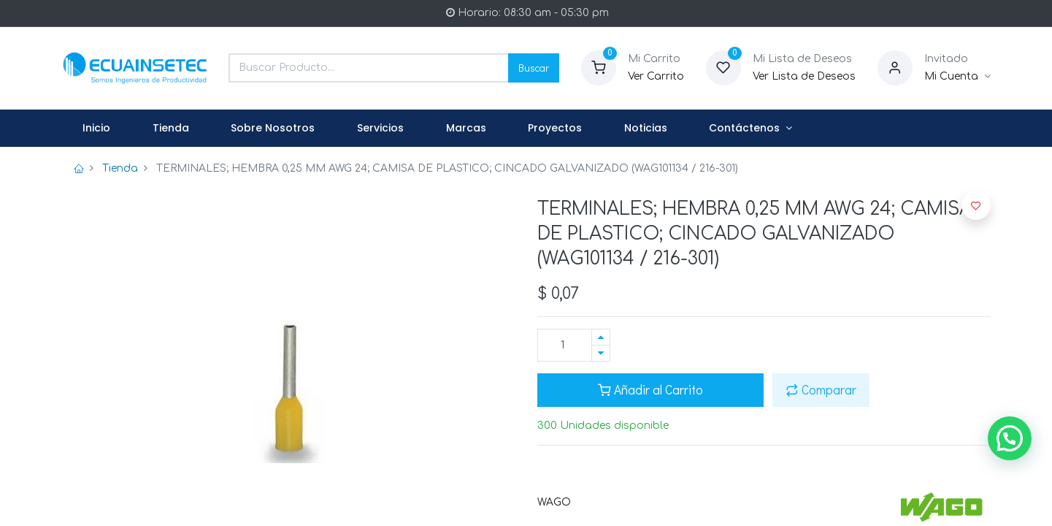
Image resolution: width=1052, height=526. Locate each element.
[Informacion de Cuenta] (957, 76)
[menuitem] (97, 129)
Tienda (120, 168)
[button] (976, 205)
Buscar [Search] (533, 68)
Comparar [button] (821, 389)
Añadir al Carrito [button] (650, 389)
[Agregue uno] (601, 337)
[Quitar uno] (601, 353)
